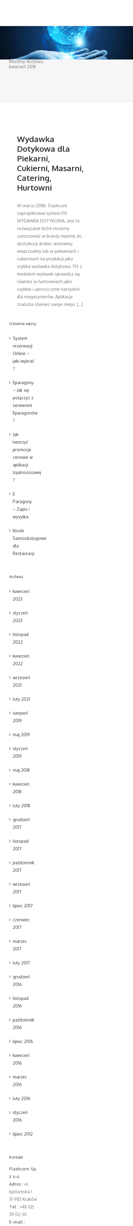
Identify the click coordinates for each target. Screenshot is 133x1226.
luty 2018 (21, 805)
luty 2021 (21, 699)
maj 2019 (21, 734)
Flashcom (113, 63)
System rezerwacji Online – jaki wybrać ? (23, 353)
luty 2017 (21, 962)
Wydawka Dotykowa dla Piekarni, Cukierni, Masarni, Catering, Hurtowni (50, 163)
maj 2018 (21, 770)
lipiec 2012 (23, 1133)
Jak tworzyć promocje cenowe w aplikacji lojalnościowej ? (27, 457)
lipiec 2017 (23, 905)
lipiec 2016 (23, 1041)
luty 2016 (21, 1098)
